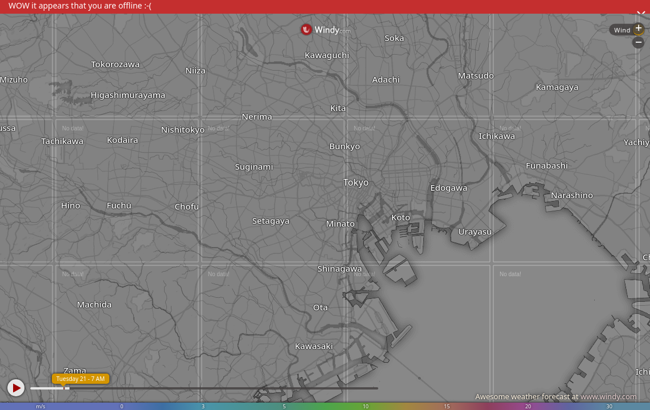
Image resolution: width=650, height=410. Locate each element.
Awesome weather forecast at (556, 396)
